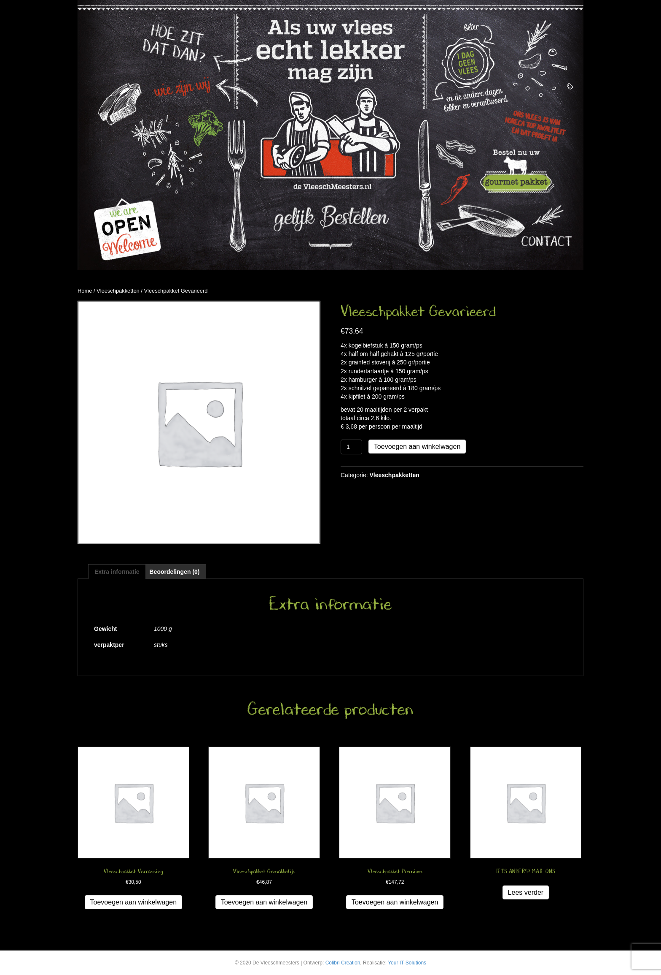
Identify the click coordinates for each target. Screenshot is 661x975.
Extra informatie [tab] (117, 571)
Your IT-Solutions (407, 963)
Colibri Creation (342, 963)
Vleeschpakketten (118, 291)
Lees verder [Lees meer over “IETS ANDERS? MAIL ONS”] (526, 892)
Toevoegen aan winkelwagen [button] (133, 902)
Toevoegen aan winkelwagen (417, 446)
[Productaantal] (351, 447)
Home (85, 291)
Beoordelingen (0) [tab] (174, 571)
